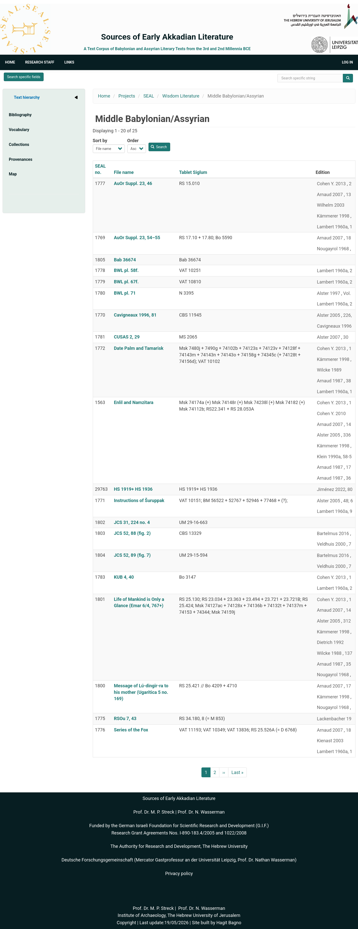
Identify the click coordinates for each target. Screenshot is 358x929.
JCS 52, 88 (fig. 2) (132, 533)
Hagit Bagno (228, 922)
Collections (19, 144)
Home (10, 62)
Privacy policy (179, 873)
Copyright (126, 922)
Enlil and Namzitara (134, 402)
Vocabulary (19, 129)
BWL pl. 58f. (126, 270)
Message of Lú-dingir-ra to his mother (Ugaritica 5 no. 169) (141, 692)
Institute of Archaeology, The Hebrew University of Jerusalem (179, 915)
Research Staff (39, 62)
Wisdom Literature (180, 96)
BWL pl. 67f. (126, 281)
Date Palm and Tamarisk (138, 348)
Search (159, 147)
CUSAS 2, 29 (127, 336)
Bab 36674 (125, 259)
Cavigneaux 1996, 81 (135, 315)
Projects (126, 96)
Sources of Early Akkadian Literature (167, 37)
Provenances (20, 159)
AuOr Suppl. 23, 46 (133, 183)
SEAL (148, 96)
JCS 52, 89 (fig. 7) (132, 555)
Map (13, 174)
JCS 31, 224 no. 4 (132, 522)
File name (124, 172)
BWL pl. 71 (125, 293)
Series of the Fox (131, 729)
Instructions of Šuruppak (139, 500)
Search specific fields (23, 77)
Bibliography (20, 114)
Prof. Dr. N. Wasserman (201, 812)
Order (133, 140)
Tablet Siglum (193, 172)
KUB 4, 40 (124, 577)
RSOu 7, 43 (125, 718)
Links (69, 62)
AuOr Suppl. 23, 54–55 (137, 237)
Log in (347, 62)
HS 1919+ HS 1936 (133, 489)
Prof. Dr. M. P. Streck (153, 812)
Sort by (100, 140)
